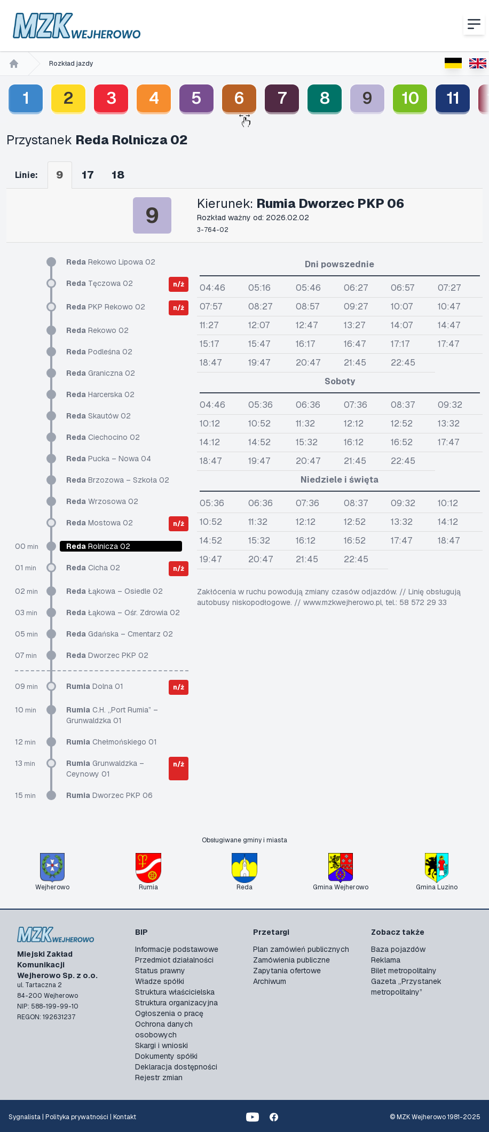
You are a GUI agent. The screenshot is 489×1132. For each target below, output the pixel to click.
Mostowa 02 (99, 523)
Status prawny (160, 970)
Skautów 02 (98, 416)
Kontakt (124, 1117)
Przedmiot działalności (174, 960)
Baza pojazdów (398, 949)
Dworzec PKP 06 (109, 795)
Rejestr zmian (159, 1077)
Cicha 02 (93, 567)
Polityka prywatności (76, 1117)
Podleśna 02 (99, 351)
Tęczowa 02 (99, 283)
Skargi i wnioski (161, 1045)
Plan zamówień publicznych (301, 949)
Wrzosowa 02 (102, 501)
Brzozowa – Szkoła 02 (117, 480)
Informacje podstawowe (176, 949)
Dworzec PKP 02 (107, 655)
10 (410, 98)
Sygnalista (25, 1117)
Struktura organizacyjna (176, 1002)
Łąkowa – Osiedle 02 (114, 591)
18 (118, 175)
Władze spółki (159, 981)
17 (87, 175)
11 (453, 98)
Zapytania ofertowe (287, 970)
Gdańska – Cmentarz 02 (119, 634)
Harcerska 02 (100, 394)
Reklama (385, 960)
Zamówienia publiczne (291, 960)
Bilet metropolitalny (404, 970)
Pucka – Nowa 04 (108, 458)
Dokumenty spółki (166, 1056)
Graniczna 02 (100, 373)
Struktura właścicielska (175, 992)
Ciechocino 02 (103, 437)
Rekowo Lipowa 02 (110, 262)
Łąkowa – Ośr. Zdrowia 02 (123, 612)
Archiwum (269, 981)
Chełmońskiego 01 (111, 742)
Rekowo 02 (97, 330)
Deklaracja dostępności (176, 1067)
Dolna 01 (94, 686)
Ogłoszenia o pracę (169, 1013)
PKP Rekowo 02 (105, 307)
